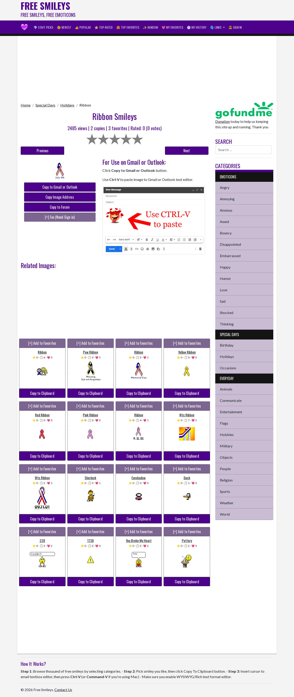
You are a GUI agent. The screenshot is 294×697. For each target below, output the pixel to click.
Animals (226, 389)
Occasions (228, 368)
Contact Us (63, 689)
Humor (225, 278)
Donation (222, 121)
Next (186, 150)
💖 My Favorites (172, 27)
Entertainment (231, 412)
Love (223, 290)
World (225, 514)
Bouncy (226, 233)
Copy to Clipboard (42, 393)
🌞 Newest (64, 27)
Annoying (227, 199)
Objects (226, 457)
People (225, 468)
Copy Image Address (60, 197)
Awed (224, 221)
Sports (225, 491)
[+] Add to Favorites (42, 343)
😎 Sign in (235, 27)
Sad (223, 301)
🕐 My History (196, 27)
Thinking (227, 324)
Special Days (45, 105)
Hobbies (227, 434)
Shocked (226, 312)
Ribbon (85, 105)
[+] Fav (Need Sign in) (60, 217)
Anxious (226, 210)
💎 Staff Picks (43, 27)
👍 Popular (83, 27)
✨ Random (150, 27)
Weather (226, 503)
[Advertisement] (190, 10)
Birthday (226, 345)
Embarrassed (230, 255)
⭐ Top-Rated (103, 27)
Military (226, 446)
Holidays (67, 105)
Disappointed (230, 244)
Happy (225, 267)
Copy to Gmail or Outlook (59, 187)
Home (25, 105)
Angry (224, 187)
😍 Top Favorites (127, 27)
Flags (224, 423)
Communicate (231, 400)
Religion (226, 480)
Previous (42, 150)
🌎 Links (216, 27)
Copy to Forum (60, 207)
